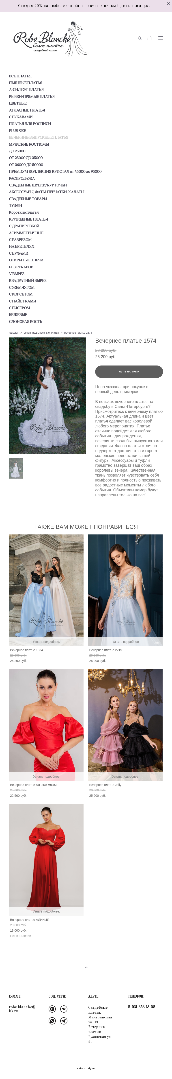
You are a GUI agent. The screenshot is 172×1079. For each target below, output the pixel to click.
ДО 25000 (17, 151)
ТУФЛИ (15, 205)
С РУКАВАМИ (20, 117)
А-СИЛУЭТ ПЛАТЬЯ (26, 89)
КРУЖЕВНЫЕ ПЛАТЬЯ (28, 219)
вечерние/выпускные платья (41, 332)
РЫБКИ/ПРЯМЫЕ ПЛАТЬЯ (32, 96)
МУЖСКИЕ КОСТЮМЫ (29, 144)
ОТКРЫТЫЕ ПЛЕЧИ (26, 260)
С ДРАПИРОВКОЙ (24, 226)
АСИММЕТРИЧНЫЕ (26, 233)
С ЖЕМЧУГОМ (21, 287)
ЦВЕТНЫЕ (18, 103)
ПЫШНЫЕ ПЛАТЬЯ (25, 83)
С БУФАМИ (18, 253)
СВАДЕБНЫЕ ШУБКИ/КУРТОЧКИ (38, 185)
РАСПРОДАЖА (22, 178)
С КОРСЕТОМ (20, 294)
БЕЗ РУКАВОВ (21, 267)
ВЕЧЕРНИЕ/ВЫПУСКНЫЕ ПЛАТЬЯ (38, 137)
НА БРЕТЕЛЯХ (21, 246)
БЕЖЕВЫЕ (18, 314)
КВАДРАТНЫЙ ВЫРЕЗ (28, 280)
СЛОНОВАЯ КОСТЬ (25, 321)
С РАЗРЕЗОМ (20, 239)
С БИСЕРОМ (19, 308)
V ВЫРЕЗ (16, 273)
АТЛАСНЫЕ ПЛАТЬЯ (27, 110)
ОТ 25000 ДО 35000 (26, 157)
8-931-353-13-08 (141, 1007)
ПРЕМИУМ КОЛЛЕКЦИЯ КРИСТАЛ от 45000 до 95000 (55, 171)
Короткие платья (24, 212)
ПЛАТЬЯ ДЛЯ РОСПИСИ (30, 123)
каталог (13, 332)
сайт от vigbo (86, 1068)
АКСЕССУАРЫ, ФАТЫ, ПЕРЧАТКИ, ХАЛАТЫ (46, 192)
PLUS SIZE (17, 130)
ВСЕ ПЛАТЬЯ (20, 76)
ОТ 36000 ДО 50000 (26, 164)
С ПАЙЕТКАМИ (22, 301)
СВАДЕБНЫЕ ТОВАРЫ (28, 199)
